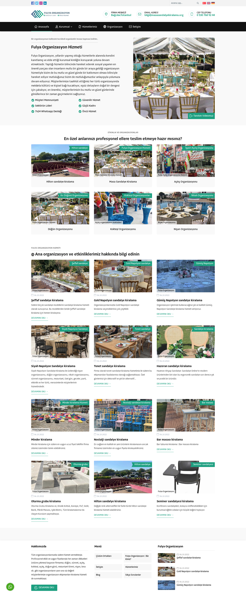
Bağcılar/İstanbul (121, 15)
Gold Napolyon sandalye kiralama (115, 300)
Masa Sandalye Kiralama (123, 182)
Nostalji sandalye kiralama (111, 439)
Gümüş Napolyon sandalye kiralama (179, 300)
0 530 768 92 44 (206, 15)
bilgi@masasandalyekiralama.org (163, 15)
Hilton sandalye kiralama (60, 182)
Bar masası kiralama (170, 439)
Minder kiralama (41, 439)
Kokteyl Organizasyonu (123, 229)
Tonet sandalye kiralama (109, 366)
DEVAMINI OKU (44, 587)
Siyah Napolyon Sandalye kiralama (53, 366)
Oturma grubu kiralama (46, 501)
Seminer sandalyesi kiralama (175, 501)
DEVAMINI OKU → (39, 318)
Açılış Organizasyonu (185, 182)
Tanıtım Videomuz (201, 115)
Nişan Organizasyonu (186, 229)
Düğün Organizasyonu (60, 229)
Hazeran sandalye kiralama (174, 366)
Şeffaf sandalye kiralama (47, 300)
